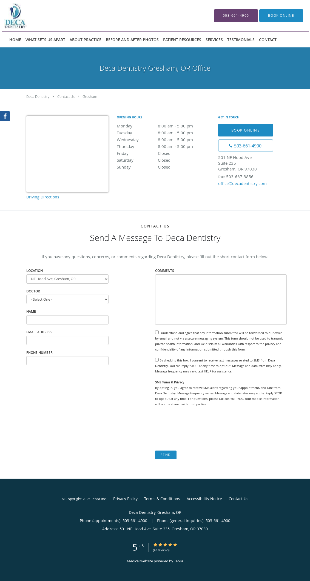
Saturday (165, 160)
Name (31, 311)
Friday (165, 153)
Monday (165, 126)
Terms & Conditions (162, 498)
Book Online (245, 130)
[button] (281, 15)
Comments (164, 270)
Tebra (178, 561)
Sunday (165, 167)
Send (166, 454)
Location (34, 270)
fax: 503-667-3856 (236, 176)
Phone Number (39, 352)
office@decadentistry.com (242, 183)
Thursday (165, 146)
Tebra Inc (98, 498)
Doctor (33, 291)
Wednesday (165, 139)
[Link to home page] (61, 15)
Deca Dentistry (37, 96)
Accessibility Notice (204, 498)
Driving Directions (42, 197)
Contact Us (66, 96)
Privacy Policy (125, 498)
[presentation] (196, 428)
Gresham (90, 96)
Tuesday (165, 132)
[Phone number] (245, 145)
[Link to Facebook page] (5, 116)
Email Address (39, 332)
